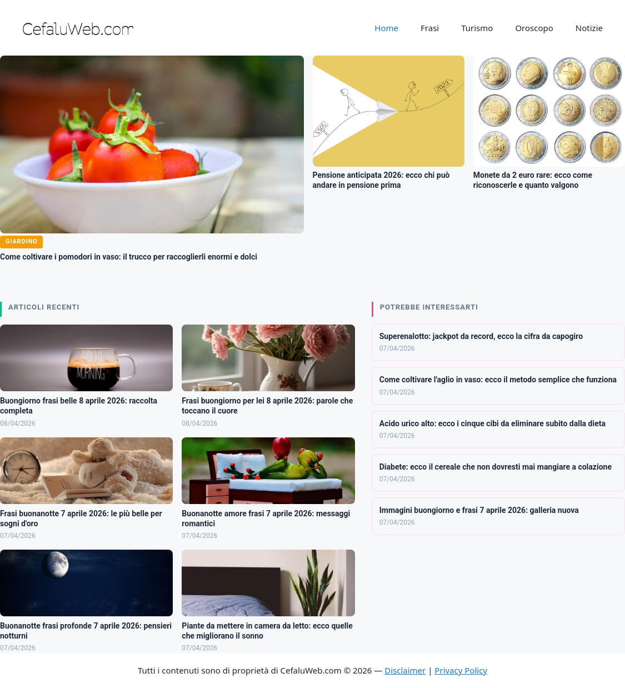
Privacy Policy (460, 670)
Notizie (589, 27)
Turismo (477, 27)
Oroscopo (534, 27)
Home (386, 27)
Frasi (430, 27)
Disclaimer (405, 670)
